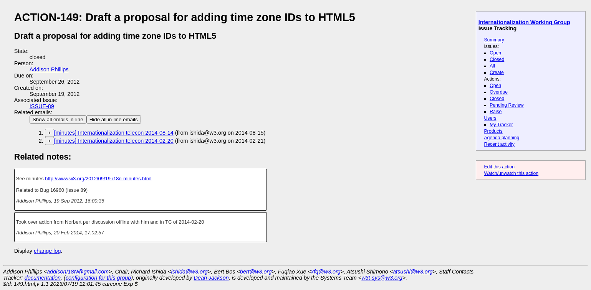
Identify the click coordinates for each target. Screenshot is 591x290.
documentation (43, 278)
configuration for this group (98, 278)
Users (490, 118)
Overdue (499, 92)
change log (47, 251)
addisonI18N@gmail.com (78, 272)
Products (493, 131)
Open (495, 53)
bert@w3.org (256, 272)
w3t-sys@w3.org (381, 278)
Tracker (501, 124)
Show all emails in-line (58, 119)
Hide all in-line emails (113, 119)
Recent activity (499, 144)
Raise (496, 111)
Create (497, 72)
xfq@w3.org (326, 272)
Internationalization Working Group (524, 22)
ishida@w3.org (189, 272)
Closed (497, 59)
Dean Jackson (211, 278)
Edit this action (499, 167)
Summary (494, 40)
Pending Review (506, 105)
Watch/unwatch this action (511, 173)
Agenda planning (501, 137)
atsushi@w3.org (412, 272)
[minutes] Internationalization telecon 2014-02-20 (114, 141)
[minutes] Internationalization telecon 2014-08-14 (114, 133)
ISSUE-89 (42, 106)
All (492, 66)
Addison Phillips (49, 69)
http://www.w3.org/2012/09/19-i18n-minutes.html (98, 178)
